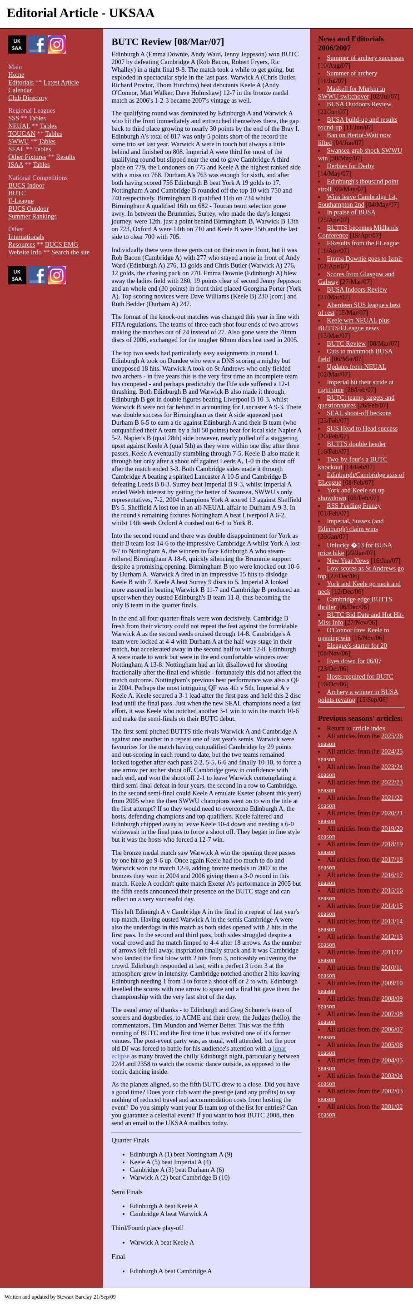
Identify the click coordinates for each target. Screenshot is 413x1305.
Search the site (70, 252)
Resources (21, 244)
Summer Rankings (32, 216)
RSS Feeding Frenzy (354, 505)
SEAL (16, 149)
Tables (37, 118)
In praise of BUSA (351, 212)
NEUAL (19, 125)
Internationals (26, 236)
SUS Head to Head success (362, 428)
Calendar (20, 90)
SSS (13, 118)
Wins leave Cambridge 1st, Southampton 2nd (358, 200)
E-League (21, 200)
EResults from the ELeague (363, 243)
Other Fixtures (27, 156)
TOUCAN (21, 133)
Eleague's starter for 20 (357, 645)
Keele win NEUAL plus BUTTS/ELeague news (354, 324)
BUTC (16, 193)
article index (369, 728)
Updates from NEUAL (356, 366)
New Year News (348, 560)
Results (65, 156)
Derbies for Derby (350, 165)
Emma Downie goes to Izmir (364, 258)
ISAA (15, 164)
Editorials (21, 82)
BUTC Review (346, 343)
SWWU (18, 141)
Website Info (25, 252)
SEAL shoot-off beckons (359, 413)
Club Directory (28, 97)
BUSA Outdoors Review (359, 104)
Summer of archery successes (365, 57)
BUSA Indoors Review (357, 289)
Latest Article (61, 82)
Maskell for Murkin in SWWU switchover (351, 92)
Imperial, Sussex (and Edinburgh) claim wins (350, 524)
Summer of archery (352, 73)
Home (16, 74)
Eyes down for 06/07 (354, 661)
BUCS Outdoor (28, 208)
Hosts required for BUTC (360, 676)
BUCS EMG (61, 244)
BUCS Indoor (26, 185)
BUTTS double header (356, 443)
